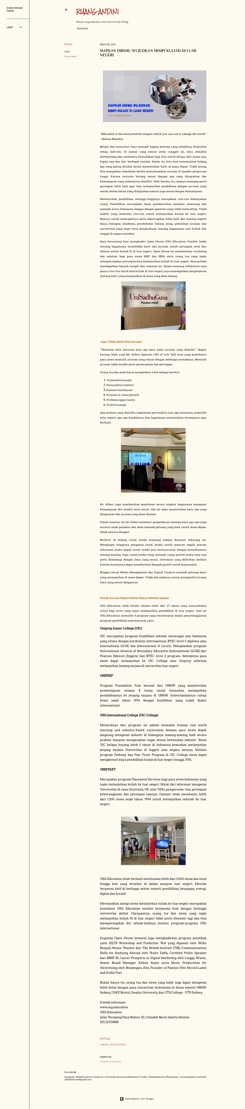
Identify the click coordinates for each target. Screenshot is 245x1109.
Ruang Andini (97, 11)
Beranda (82, 28)
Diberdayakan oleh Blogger (137, 1099)
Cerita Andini (70, 56)
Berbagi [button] (67, 44)
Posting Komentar (110, 1061)
